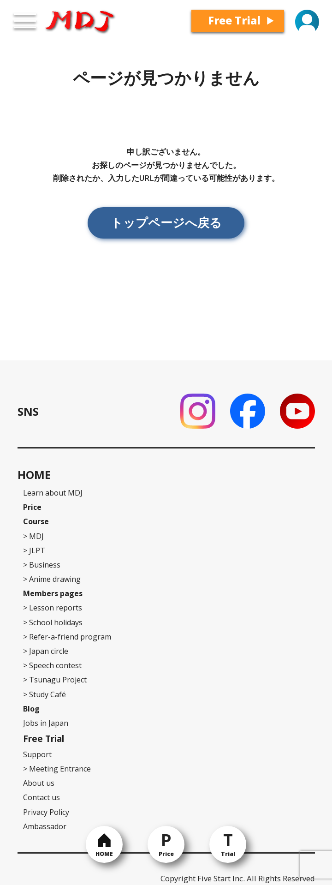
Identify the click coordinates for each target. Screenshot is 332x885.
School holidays (53, 622)
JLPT (34, 550)
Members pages (53, 593)
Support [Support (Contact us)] (37, 754)
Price (166, 854)
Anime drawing (52, 579)
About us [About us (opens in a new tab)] (38, 783)
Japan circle (45, 651)
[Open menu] (25, 21)
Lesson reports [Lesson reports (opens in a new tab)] (52, 608)
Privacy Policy (46, 812)
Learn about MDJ (53, 493)
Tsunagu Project (55, 680)
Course (36, 521)
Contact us (41, 797)
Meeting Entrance (57, 769)
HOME (104, 854)
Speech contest (52, 665)
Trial (228, 854)
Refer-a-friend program (67, 637)
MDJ (33, 536)
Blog (31, 709)
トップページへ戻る (166, 222)
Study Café (44, 694)
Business (41, 565)
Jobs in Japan (45, 723)
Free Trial (234, 20)
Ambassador (44, 826)
